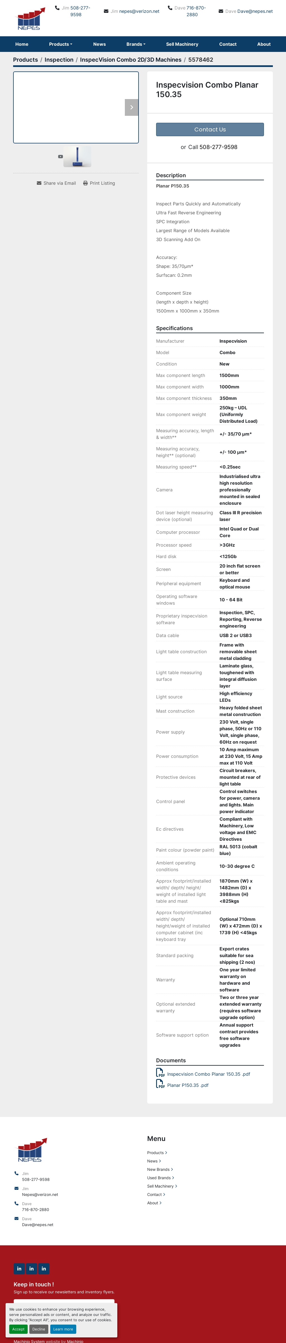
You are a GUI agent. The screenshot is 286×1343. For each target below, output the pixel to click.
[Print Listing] (99, 183)
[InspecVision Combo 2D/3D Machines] (131, 59)
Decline (38, 1329)
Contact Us (210, 129)
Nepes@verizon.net (40, 1194)
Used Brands (159, 1177)
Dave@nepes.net (255, 11)
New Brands (158, 1169)
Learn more (63, 1329)
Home (21, 44)
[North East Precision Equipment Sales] (31, 1149)
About (264, 44)
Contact (228, 44)
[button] (61, 44)
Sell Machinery (182, 44)
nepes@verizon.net (139, 11)
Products (59, 44)
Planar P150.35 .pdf (182, 1085)
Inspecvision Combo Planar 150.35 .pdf (203, 1074)
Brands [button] (134, 44)
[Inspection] (59, 59)
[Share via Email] (56, 183)
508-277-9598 (80, 11)
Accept (18, 1329)
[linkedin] (19, 1268)
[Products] (25, 59)
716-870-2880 (196, 11)
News (99, 44)
